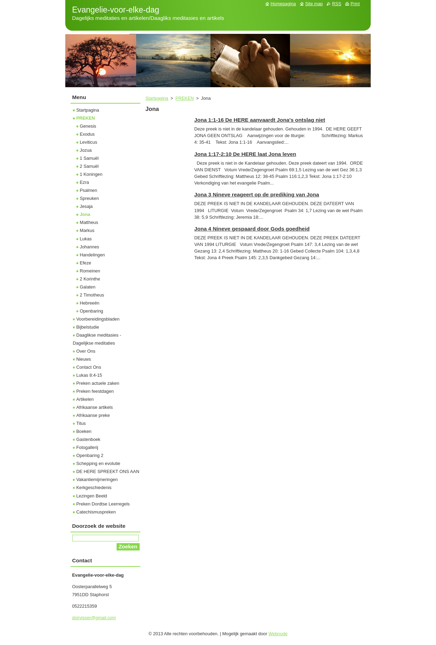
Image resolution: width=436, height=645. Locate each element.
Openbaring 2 (90, 455)
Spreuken (89, 198)
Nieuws (83, 359)
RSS (336, 3)
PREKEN (185, 98)
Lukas (86, 238)
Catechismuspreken (96, 512)
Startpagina (157, 98)
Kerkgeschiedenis (94, 487)
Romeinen (90, 270)
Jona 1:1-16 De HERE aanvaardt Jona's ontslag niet (259, 120)
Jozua (86, 150)
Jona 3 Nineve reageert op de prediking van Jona (256, 194)
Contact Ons (88, 367)
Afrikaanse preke (93, 415)
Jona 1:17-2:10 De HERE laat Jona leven (245, 154)
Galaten (88, 287)
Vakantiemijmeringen (97, 479)
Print (355, 3)
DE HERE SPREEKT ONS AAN (107, 471)
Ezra (84, 182)
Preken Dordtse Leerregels (103, 504)
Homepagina (283, 3)
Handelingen (92, 254)
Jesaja (86, 206)
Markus (87, 230)
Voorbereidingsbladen (98, 319)
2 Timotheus (92, 295)
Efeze (85, 262)
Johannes (89, 246)
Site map (314, 3)
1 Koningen (91, 174)
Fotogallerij (87, 447)
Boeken (83, 431)
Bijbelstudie (87, 327)
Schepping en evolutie (98, 463)
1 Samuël (89, 158)
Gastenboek (88, 439)
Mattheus (89, 222)
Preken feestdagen (95, 391)
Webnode (278, 633)
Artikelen (85, 399)
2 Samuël (89, 166)
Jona (85, 214)
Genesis (88, 126)
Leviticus (88, 142)
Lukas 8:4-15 (89, 375)
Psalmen (88, 190)
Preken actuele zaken (97, 383)
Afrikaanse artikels (94, 407)
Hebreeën (89, 303)
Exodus (87, 134)
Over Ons (86, 351)
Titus (81, 423)
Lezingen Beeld (91, 495)
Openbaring (91, 311)
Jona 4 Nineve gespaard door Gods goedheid (252, 229)
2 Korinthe (90, 279)
